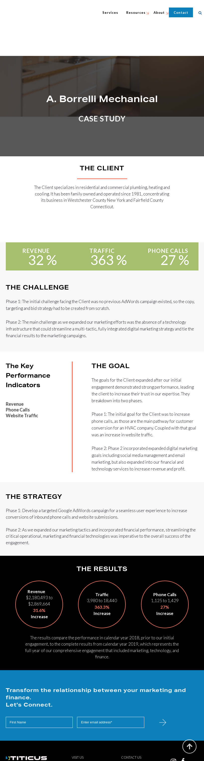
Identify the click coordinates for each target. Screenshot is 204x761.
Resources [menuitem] (136, 13)
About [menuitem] (159, 13)
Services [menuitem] (111, 13)
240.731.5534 (142, 745)
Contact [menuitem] (181, 13)
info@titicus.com (142, 740)
